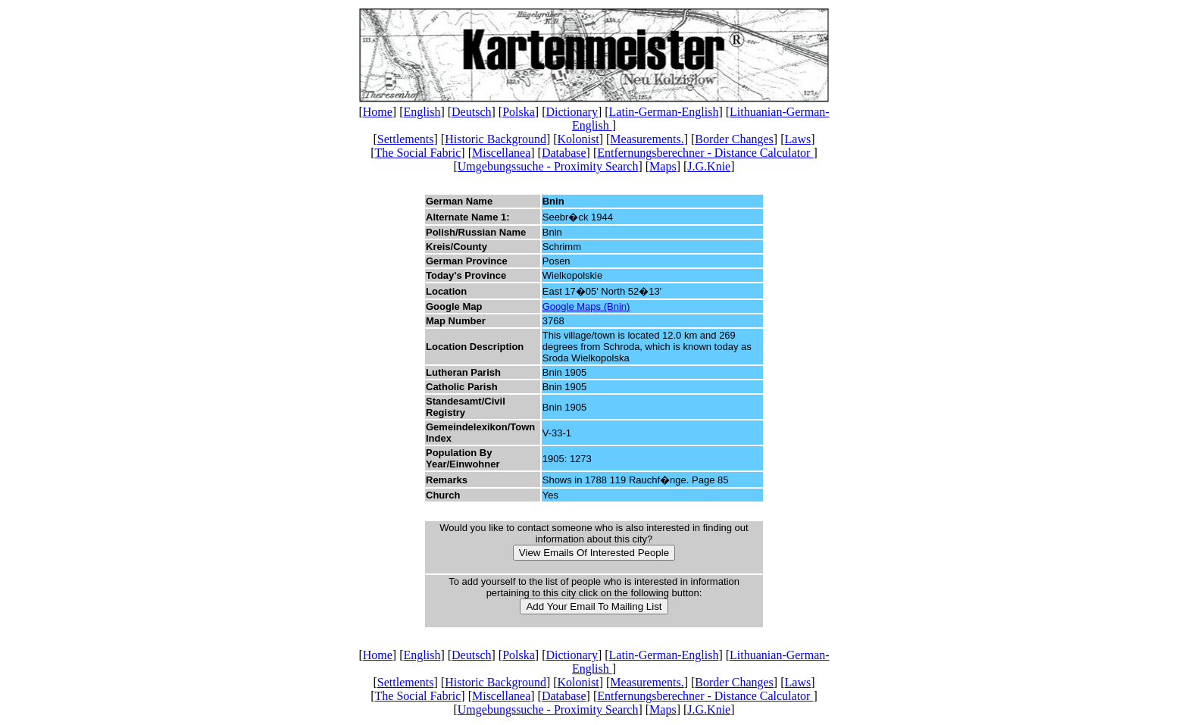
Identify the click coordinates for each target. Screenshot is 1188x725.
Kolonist (578, 139)
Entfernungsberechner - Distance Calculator (705, 152)
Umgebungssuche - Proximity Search (548, 166)
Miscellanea (501, 152)
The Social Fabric (418, 152)
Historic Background (495, 139)
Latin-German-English (664, 111)
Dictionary (571, 111)
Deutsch (471, 111)
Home (377, 111)
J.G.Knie (708, 166)
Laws (798, 139)
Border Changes (734, 139)
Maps (663, 166)
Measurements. (646, 139)
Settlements (405, 139)
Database (564, 152)
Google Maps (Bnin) (586, 306)
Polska (518, 111)
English (422, 111)
